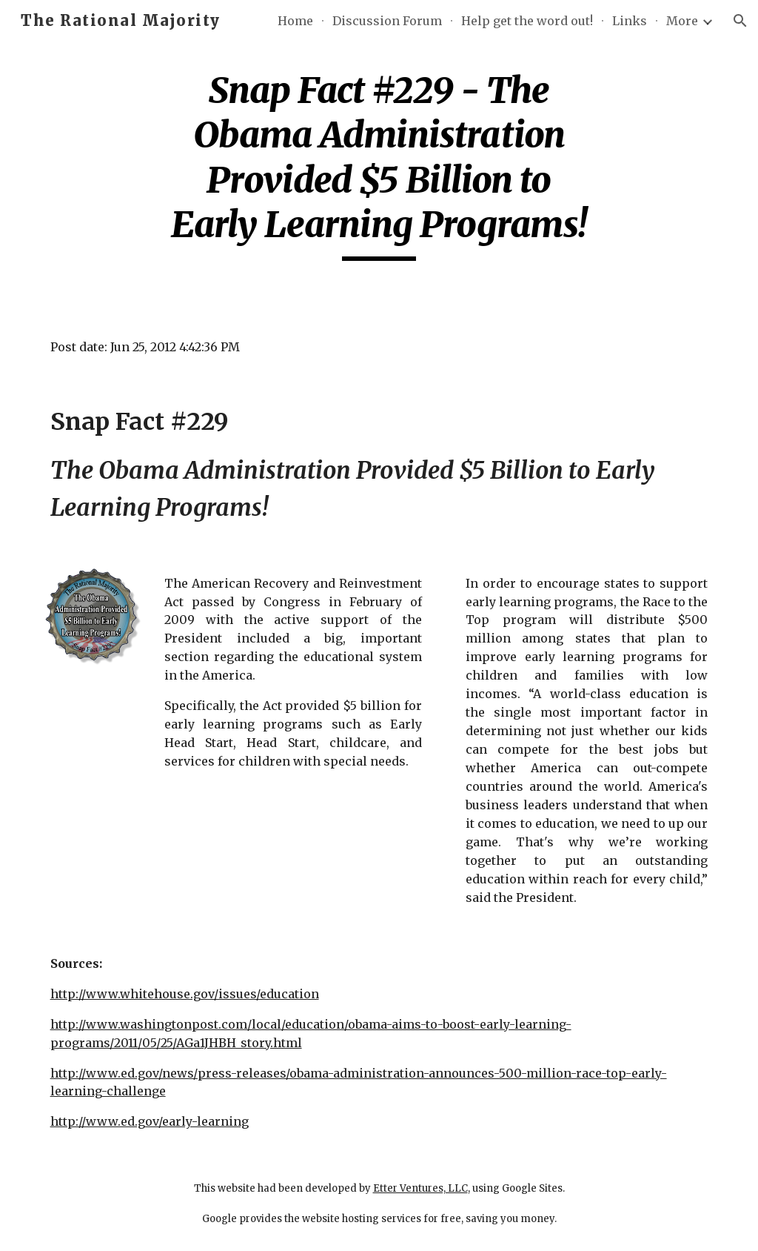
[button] (740, 21)
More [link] (682, 20)
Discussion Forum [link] (387, 20)
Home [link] (295, 20)
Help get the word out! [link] (527, 20)
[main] (378, 164)
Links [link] (629, 20)
